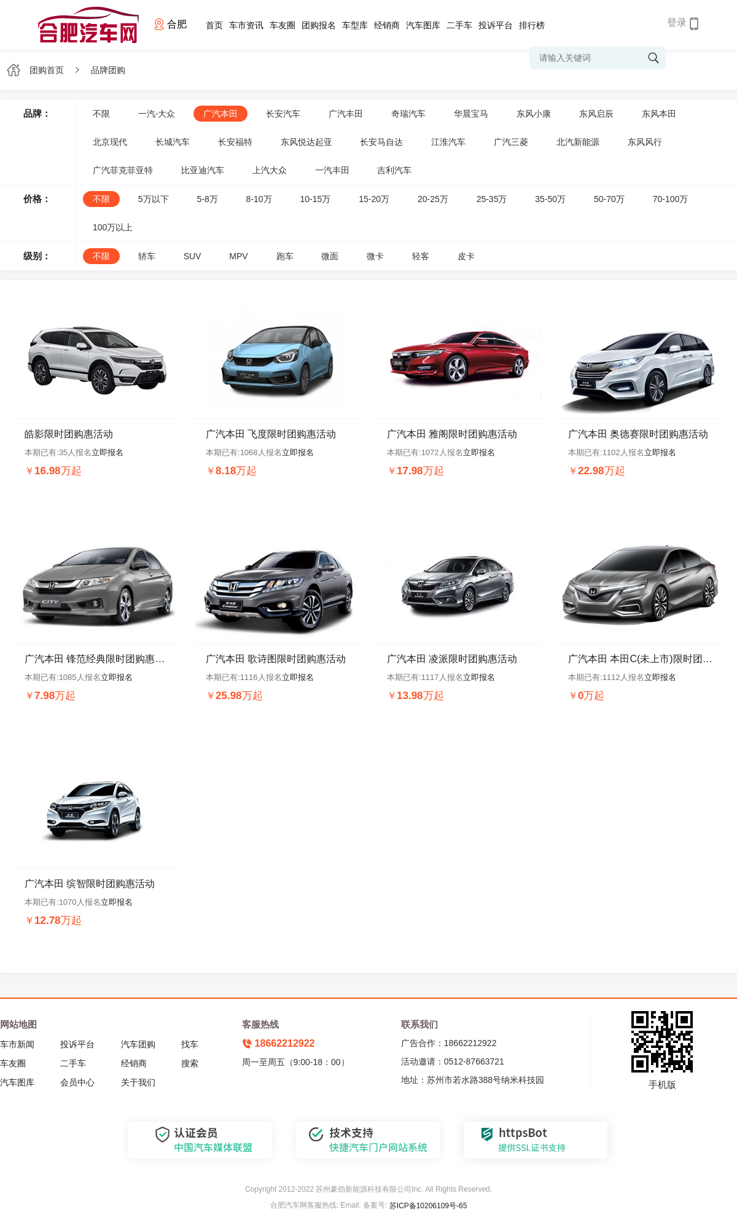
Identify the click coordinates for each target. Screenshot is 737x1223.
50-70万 (609, 199)
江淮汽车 (448, 142)
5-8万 (207, 199)
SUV (192, 256)
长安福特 (235, 142)
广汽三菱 (511, 142)
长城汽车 (172, 142)
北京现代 (110, 142)
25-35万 (492, 199)
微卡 (375, 256)
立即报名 (107, 452)
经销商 (387, 25)
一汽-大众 (157, 114)
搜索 (189, 1063)
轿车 (146, 256)
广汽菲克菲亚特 (123, 170)
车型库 (355, 25)
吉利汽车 (394, 170)
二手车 (459, 25)
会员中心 (77, 1082)
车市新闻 (17, 1044)
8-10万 (259, 199)
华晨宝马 (471, 114)
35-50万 (550, 199)
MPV (238, 256)
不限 (101, 114)
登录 (677, 22)
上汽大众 (269, 170)
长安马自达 (381, 142)
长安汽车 (283, 114)
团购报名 (319, 25)
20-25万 (433, 199)
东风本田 (659, 114)
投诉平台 (495, 25)
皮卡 (466, 256)
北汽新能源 (577, 142)
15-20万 (374, 199)
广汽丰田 (346, 114)
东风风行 (645, 142)
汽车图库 (423, 25)
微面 (329, 256)
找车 (189, 1044)
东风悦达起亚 (306, 142)
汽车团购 (138, 1044)
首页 (214, 25)
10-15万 (315, 199)
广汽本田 (220, 114)
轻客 (420, 256)
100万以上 (113, 227)
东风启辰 (596, 114)
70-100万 (670, 199)
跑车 (285, 256)
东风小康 (534, 114)
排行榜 (532, 25)
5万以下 (153, 199)
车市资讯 (246, 25)
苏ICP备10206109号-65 (428, 1206)
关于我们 (138, 1082)
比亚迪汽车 (202, 170)
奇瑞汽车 (408, 114)
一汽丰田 (332, 170)
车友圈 (282, 25)
